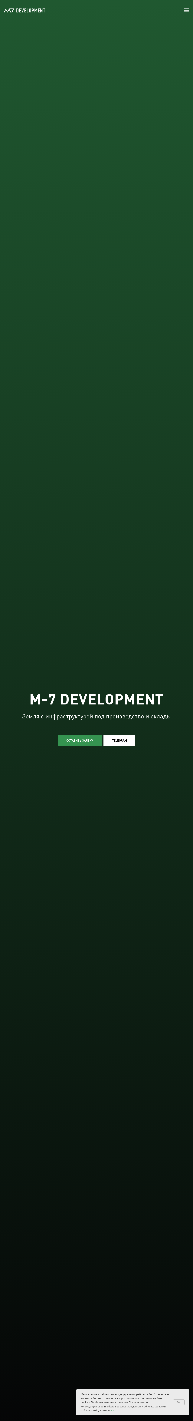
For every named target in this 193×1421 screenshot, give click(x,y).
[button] (80, 740)
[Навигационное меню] (186, 10)
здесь (113, 1410)
